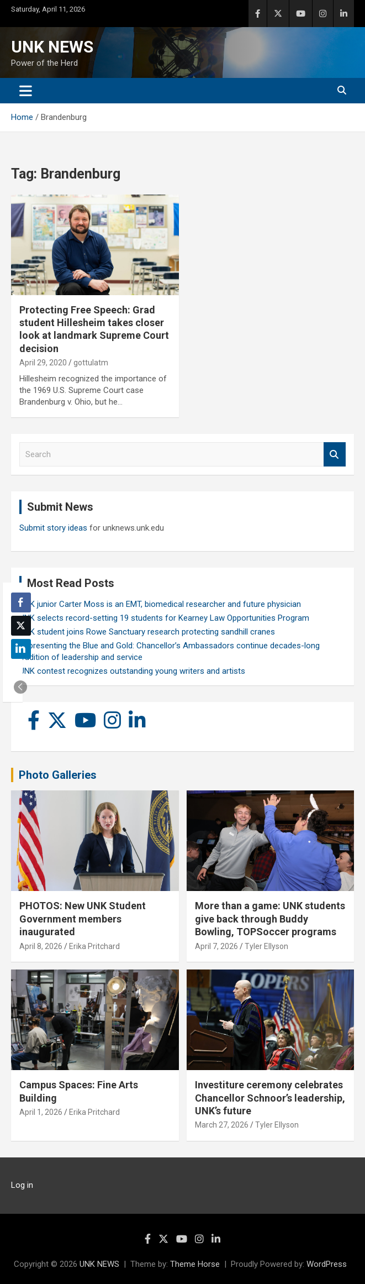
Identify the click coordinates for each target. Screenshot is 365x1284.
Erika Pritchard (94, 946)
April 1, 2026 (40, 1112)
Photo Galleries (58, 775)
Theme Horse (195, 1264)
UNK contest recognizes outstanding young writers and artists (132, 671)
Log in (22, 1185)
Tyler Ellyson (266, 946)
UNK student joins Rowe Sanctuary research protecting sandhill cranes (147, 632)
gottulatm (90, 362)
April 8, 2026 (40, 946)
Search (335, 454)
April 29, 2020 (43, 362)
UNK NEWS (52, 46)
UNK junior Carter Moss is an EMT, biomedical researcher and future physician (160, 604)
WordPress (326, 1264)
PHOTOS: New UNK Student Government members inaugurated (82, 918)
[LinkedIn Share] (21, 649)
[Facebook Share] (21, 602)
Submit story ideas (53, 528)
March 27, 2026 (221, 1124)
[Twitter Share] (21, 626)
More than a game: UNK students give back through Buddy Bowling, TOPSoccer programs (270, 918)
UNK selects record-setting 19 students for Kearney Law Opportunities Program (164, 618)
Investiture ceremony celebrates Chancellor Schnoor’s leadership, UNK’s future (270, 1098)
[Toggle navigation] (25, 90)
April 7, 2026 (216, 946)
